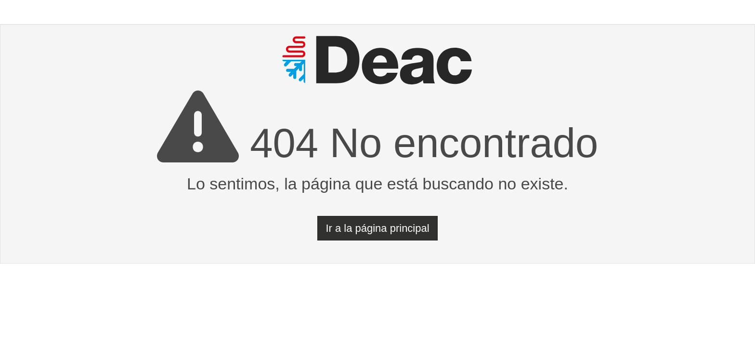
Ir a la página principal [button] (377, 228)
